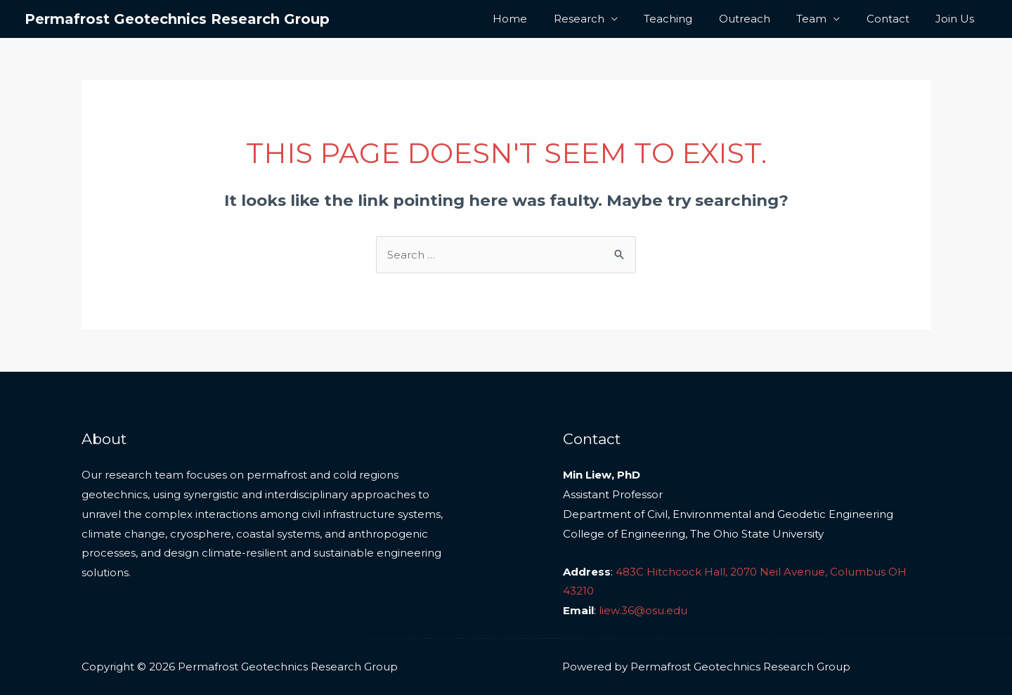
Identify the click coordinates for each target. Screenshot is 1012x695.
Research (608, 18)
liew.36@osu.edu (643, 610)
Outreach (763, 18)
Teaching (692, 18)
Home (544, 18)
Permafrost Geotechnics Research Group (177, 19)
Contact (895, 18)
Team (825, 18)
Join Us (957, 18)
